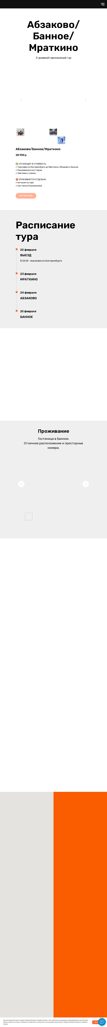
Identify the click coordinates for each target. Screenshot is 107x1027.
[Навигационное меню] (102, 4)
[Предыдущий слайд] (21, 100)
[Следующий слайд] (86, 100)
